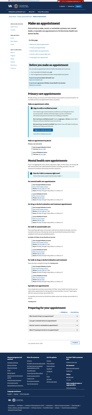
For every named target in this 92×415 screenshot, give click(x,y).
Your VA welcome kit (32, 384)
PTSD (8, 370)
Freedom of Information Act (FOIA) (34, 405)
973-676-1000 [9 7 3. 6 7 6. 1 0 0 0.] (40, 188)
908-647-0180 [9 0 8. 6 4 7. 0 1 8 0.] (40, 198)
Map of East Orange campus (40, 187)
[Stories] (17, 44)
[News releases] (17, 41)
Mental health (11, 373)
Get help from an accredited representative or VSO (35, 367)
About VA (31, 12)
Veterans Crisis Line (71, 362)
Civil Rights (20, 405)
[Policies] (17, 59)
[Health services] (17, 26)
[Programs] (17, 55)
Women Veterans (12, 365)
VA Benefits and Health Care (17, 12)
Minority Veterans (12, 368)
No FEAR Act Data (48, 408)
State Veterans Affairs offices (35, 373)
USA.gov (57, 408)
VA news (49, 361)
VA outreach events (12, 383)
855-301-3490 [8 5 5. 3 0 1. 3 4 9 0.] (42, 154)
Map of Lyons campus (39, 196)
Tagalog (16, 394)
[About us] (17, 52)
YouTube (49, 379)
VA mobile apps (31, 371)
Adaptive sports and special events (15, 377)
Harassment (49, 405)
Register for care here (35, 85)
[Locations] (17, 30)
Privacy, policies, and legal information (18, 408)
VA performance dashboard (69, 408)
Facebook (49, 369)
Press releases (51, 363)
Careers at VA (30, 378)
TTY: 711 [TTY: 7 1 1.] (68, 380)
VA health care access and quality (36, 363)
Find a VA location (71, 388)
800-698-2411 (69, 377)
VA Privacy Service (36, 408)
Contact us (71, 6)
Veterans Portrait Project (15, 410)
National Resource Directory (15, 385)
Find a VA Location (43, 12)
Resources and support (72, 368)
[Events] (17, 38)
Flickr (48, 377)
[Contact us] (17, 68)
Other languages (24, 394)
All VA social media (52, 382)
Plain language (76, 405)
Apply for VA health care (35, 80)
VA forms (29, 361)
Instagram (49, 371)
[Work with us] (17, 65)
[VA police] (17, 62)
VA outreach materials (33, 381)
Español (9, 394)
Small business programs (14, 380)
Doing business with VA (33, 376)
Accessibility (11, 405)
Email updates (51, 366)
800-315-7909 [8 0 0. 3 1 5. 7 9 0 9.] (42, 149)
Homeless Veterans (12, 363)
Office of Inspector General (62, 405)
